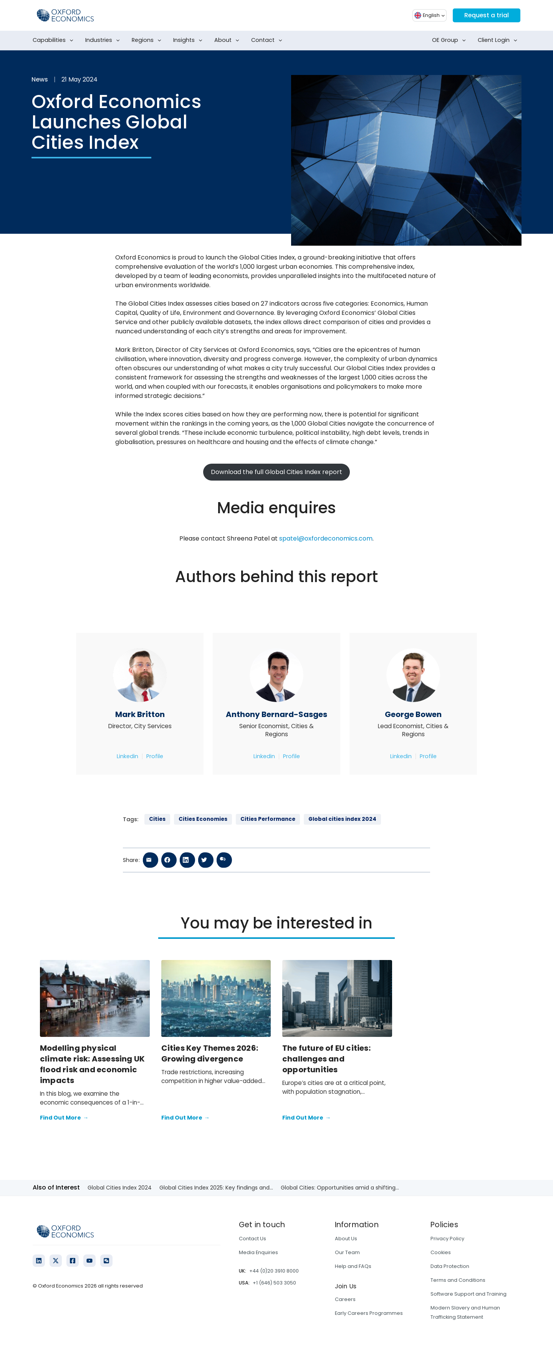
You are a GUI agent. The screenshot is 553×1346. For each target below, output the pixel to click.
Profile (154, 756)
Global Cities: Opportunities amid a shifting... (340, 1187)
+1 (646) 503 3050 (274, 1282)
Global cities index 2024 (342, 819)
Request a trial (486, 15)
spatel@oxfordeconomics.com (326, 538)
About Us (346, 1238)
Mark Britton (140, 714)
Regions (148, 40)
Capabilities (54, 40)
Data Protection (449, 1266)
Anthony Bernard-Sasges (276, 714)
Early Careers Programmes (369, 1313)
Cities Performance (267, 819)
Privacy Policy (447, 1238)
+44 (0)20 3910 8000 (274, 1271)
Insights (189, 40)
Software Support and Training (468, 1294)
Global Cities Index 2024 (120, 1187)
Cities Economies (203, 819)
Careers (345, 1299)
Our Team (347, 1252)
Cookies (440, 1252)
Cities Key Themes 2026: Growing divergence (209, 1053)
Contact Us (252, 1238)
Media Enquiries (258, 1252)
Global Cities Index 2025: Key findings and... (216, 1187)
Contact (268, 40)
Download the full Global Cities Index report (276, 472)
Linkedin (127, 756)
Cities (157, 819)
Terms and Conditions (457, 1280)
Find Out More (64, 1118)
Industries (104, 40)
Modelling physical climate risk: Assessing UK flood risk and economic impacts (92, 1064)
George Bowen (413, 714)
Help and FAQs (353, 1266)
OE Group (450, 40)
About (228, 40)
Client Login (499, 40)
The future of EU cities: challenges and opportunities (326, 1059)
